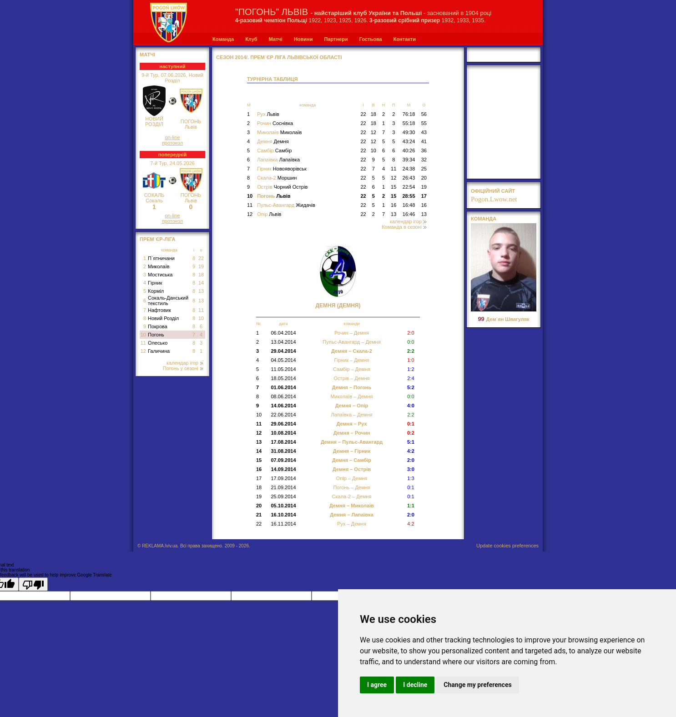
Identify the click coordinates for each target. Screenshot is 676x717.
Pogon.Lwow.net (494, 199)
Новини (303, 39)
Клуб (251, 39)
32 (424, 159)
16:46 (409, 214)
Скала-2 (277, 178)
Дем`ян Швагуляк (503, 319)
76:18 (409, 114)
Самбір (274, 150)
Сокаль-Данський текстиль (168, 300)
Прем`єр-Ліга (158, 239)
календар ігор (184, 363)
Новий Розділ (163, 318)
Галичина (159, 351)
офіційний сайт (493, 191)
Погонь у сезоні (183, 368)
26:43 (409, 178)
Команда (223, 39)
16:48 (409, 205)
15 (393, 187)
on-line (172, 137)
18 (201, 274)
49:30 (409, 132)
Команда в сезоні (404, 227)
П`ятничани (161, 258)
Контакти (404, 39)
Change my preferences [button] (477, 684)
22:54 (409, 187)
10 (201, 318)
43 (424, 132)
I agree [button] (377, 684)
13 (201, 291)
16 (393, 205)
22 (201, 258)
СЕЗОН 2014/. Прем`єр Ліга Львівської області (279, 57)
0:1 (410, 487)
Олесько (157, 343)
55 (424, 123)
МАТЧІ (147, 54)
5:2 (410, 387)
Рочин (275, 123)
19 (201, 266)
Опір (269, 214)
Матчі (276, 39)
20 (424, 178)
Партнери (336, 39)
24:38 (409, 168)
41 (424, 141)
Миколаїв (159, 266)
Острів (282, 187)
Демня (272, 141)
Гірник (155, 283)
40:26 (409, 150)
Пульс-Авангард (286, 205)
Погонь (156, 334)
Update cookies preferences (507, 545)
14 (201, 283)
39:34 (409, 159)
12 (143, 351)
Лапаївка (278, 159)
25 (424, 168)
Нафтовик (159, 310)
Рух (268, 114)
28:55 (408, 196)
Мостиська (160, 274)
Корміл (156, 291)
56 (424, 114)
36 (424, 150)
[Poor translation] (33, 584)
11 (201, 310)
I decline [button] (415, 684)
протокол (172, 142)
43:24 (409, 141)
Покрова (157, 326)
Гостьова (370, 39)
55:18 (409, 123)
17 (424, 196)
